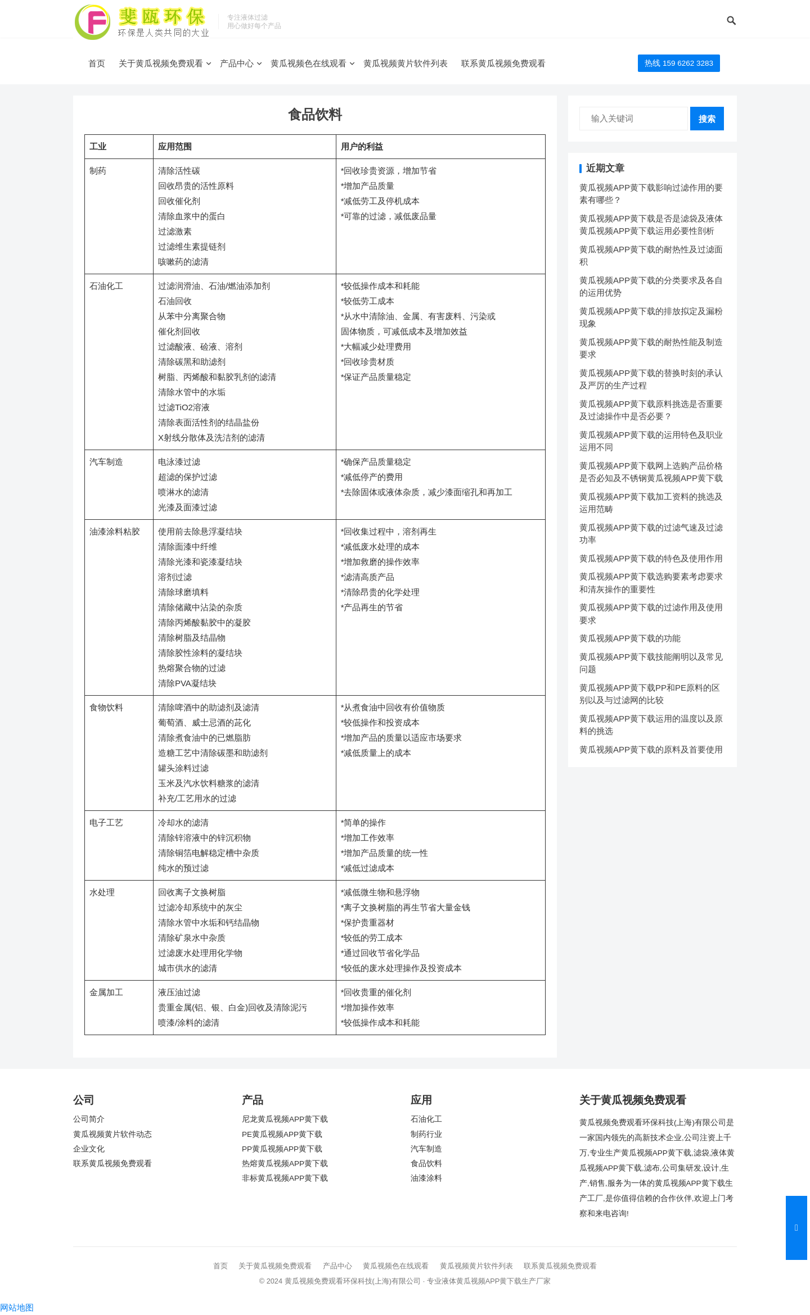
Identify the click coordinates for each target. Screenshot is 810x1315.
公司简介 (89, 1119)
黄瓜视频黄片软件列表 (405, 63)
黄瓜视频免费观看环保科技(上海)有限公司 (353, 1281)
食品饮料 (426, 1163)
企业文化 (89, 1149)
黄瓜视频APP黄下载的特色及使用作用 (651, 558)
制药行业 (426, 1134)
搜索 (707, 119)
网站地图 (17, 1307)
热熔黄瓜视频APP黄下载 (285, 1163)
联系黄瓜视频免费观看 (503, 63)
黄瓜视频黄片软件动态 (112, 1134)
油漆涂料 (426, 1178)
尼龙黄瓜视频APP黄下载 (285, 1119)
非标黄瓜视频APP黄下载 (285, 1178)
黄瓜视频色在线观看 (308, 63)
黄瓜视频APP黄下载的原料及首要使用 (651, 749)
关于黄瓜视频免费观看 (161, 63)
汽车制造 (426, 1149)
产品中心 (237, 63)
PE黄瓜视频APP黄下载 (282, 1134)
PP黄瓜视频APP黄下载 (282, 1149)
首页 (96, 63)
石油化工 (426, 1119)
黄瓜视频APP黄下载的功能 (630, 638)
